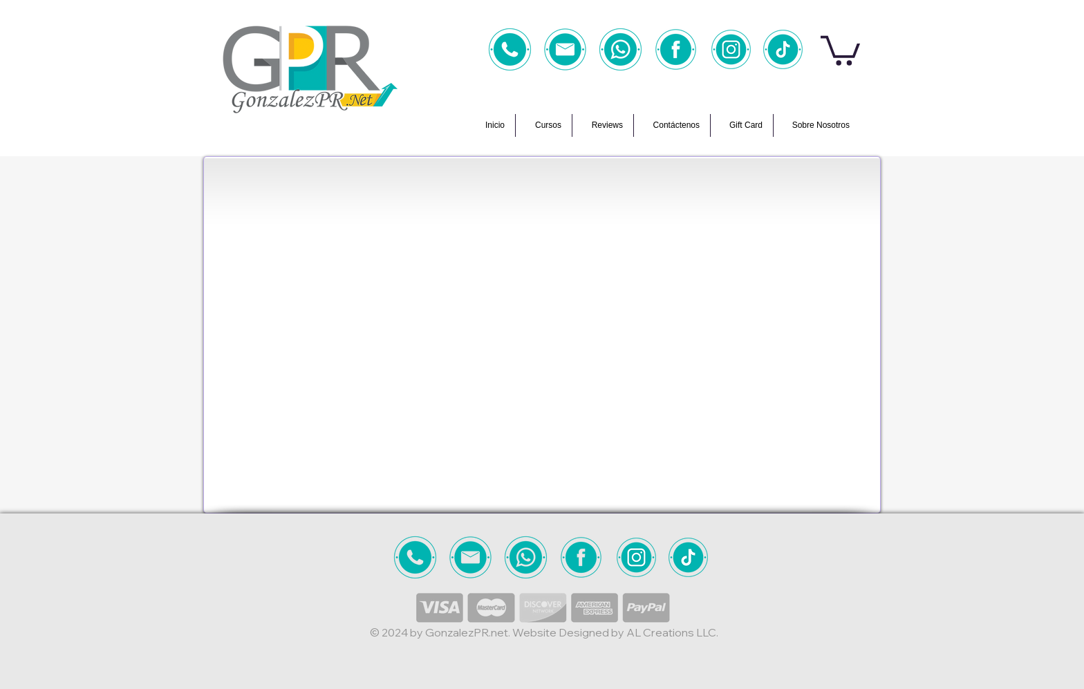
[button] (840, 49)
